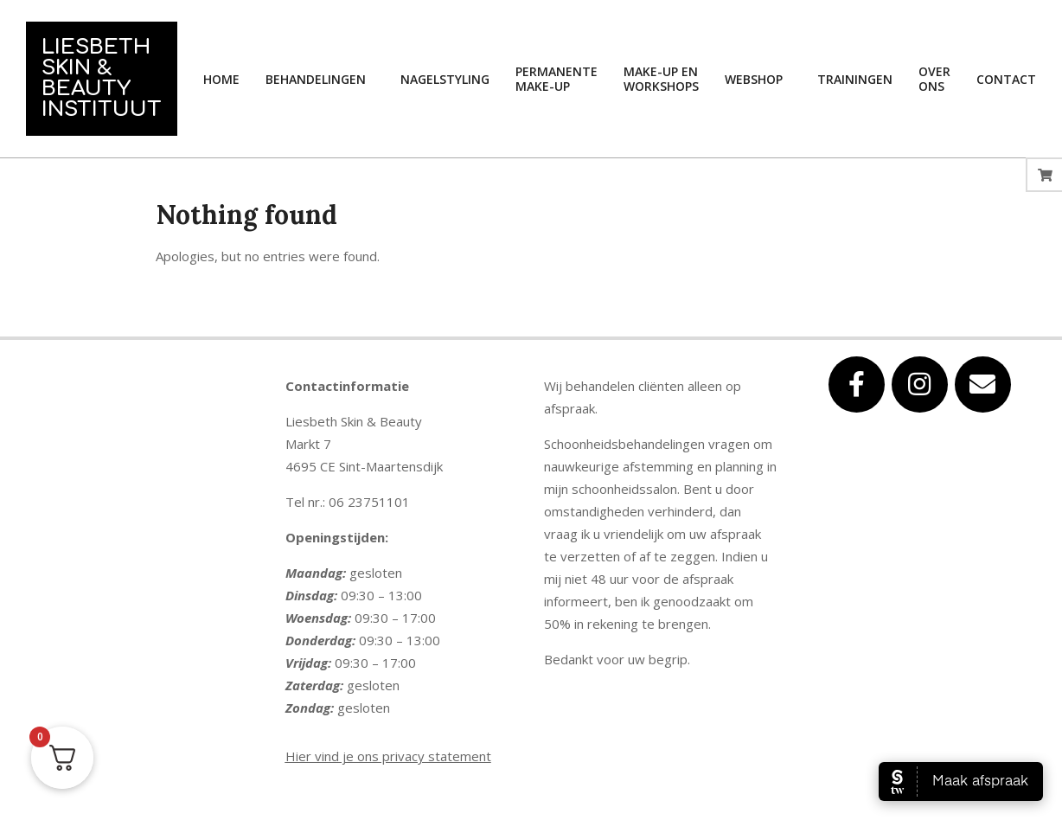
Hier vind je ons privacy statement (388, 756)
